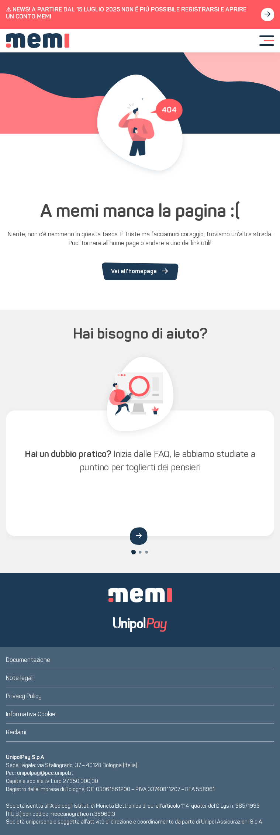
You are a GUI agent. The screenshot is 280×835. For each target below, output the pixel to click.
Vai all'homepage (140, 271)
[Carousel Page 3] (146, 552)
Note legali (20, 677)
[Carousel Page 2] (140, 552)
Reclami (16, 732)
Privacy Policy (24, 696)
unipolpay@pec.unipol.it (45, 773)
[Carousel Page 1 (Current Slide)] (133, 552)
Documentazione (28, 659)
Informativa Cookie (30, 714)
